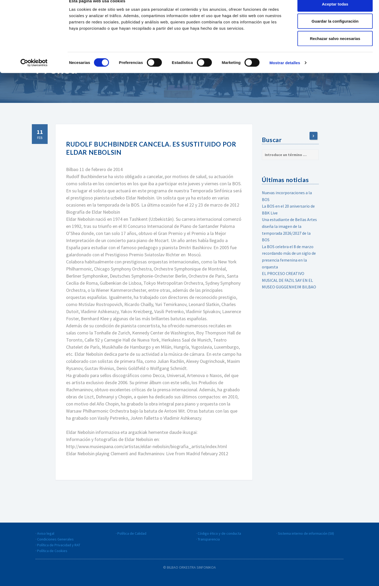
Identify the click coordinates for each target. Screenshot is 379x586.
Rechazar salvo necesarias (335, 48)
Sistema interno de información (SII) (306, 533)
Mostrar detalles (285, 72)
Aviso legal (45, 533)
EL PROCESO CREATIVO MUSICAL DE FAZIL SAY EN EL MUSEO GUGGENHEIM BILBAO (289, 280)
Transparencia (209, 539)
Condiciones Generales (55, 539)
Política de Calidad (131, 533)
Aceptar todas (335, 14)
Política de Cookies (52, 550)
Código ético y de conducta (219, 533)
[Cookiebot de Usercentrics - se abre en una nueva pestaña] (34, 73)
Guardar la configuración (335, 31)
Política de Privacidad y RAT (58, 545)
